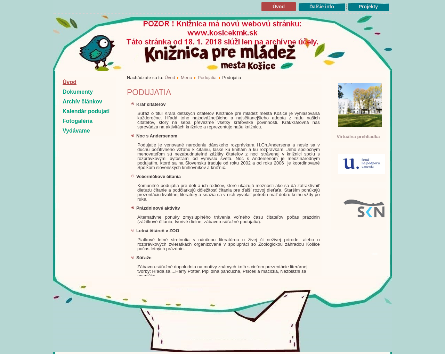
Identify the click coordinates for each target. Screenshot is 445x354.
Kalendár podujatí (86, 111)
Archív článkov (82, 101)
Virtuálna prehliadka (358, 136)
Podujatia (207, 77)
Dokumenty (78, 92)
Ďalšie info (321, 6)
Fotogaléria (77, 121)
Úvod (279, 6)
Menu (186, 77)
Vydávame (76, 131)
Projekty (368, 6)
